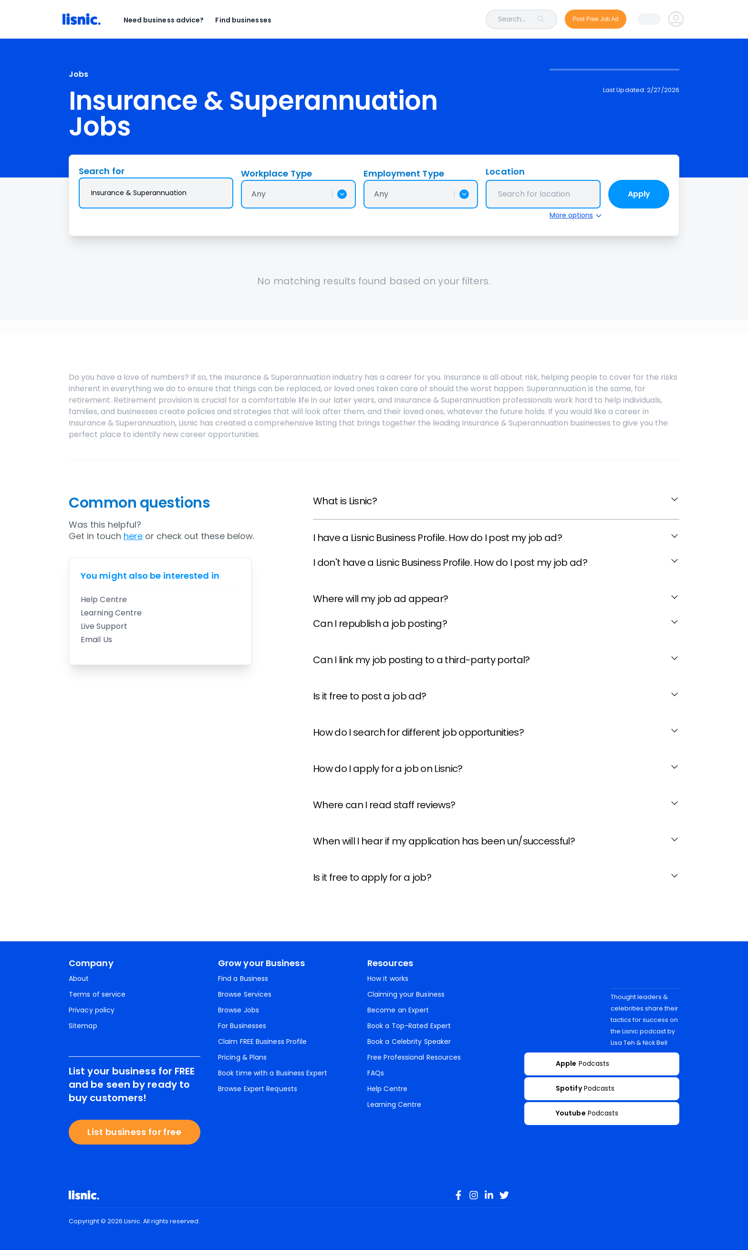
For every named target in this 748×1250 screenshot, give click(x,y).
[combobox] (422, 19)
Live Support (104, 626)
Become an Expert (398, 1010)
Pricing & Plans (242, 1057)
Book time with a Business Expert (272, 1073)
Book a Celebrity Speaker (409, 1041)
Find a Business (243, 978)
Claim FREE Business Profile (262, 1041)
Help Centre (104, 599)
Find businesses (250, 20)
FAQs (375, 1073)
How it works (387, 978)
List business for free (134, 1132)
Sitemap (83, 1026)
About (79, 978)
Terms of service (97, 994)
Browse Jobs (238, 1010)
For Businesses (242, 1026)
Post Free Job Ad (589, 19)
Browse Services (244, 994)
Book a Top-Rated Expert (409, 1026)
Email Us (96, 639)
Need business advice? (170, 20)
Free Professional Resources (414, 1057)
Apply (639, 193)
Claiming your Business (406, 994)
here (133, 536)
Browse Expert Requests (257, 1089)
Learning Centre (111, 612)
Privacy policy (91, 1010)
